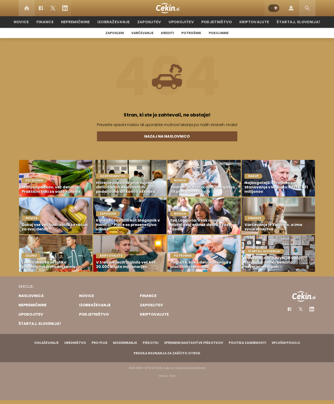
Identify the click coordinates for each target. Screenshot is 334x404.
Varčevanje (142, 33)
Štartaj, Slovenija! (289, 21)
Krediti (167, 33)
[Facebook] (41, 8)
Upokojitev (181, 21)
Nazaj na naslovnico (167, 136)
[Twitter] (53, 8)
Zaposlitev (151, 21)
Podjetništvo (214, 21)
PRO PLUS (99, 342)
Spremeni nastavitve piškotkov (193, 342)
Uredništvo (75, 342)
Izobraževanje (118, 21)
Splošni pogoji (286, 342)
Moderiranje (125, 342)
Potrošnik (191, 33)
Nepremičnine (83, 21)
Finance (55, 21)
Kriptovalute (248, 21)
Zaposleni (115, 33)
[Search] (307, 8)
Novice (32, 21)
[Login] (291, 8)
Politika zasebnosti (247, 342)
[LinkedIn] (65, 8)
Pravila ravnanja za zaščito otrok (167, 353)
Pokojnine (219, 33)
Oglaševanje (46, 342)
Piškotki (150, 342)
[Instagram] (311, 309)
